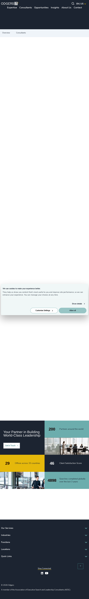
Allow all (72, 310)
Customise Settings (44, 310)
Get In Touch (10, 446)
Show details (77, 304)
